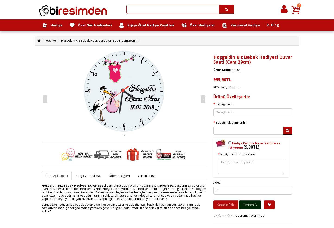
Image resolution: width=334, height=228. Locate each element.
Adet (216, 182)
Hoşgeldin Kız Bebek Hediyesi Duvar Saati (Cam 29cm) (98, 40)
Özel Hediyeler (198, 25)
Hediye (52, 25)
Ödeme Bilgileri (119, 176)
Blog (273, 25)
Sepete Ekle (226, 204)
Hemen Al (250, 204)
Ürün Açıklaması (56, 176)
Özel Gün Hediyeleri (90, 25)
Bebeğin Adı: (224, 104)
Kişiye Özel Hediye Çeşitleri (146, 25)
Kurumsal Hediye (241, 25)
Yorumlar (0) (146, 176)
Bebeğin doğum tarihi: (231, 122)
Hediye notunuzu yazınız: (238, 154)
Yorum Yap (256, 215)
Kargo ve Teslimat (88, 176)
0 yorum (241, 215)
